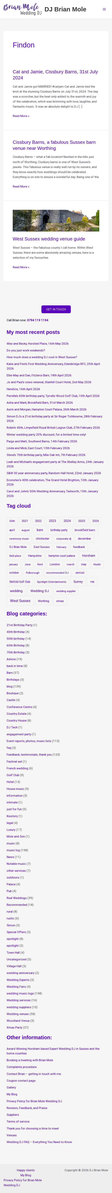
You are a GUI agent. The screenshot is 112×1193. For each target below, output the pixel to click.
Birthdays (13, 681)
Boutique (13, 695)
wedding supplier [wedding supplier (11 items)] (66, 592)
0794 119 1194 (37, 322)
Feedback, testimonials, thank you (29, 756)
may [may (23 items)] (83, 566)
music (11, 845)
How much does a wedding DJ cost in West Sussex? (42, 359)
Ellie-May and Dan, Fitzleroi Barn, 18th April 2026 (39, 377)
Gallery (11, 1089)
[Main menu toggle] (104, 10)
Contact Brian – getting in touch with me (34, 1075)
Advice (11, 661)
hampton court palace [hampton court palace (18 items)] (62, 557)
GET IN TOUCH (56, 311)
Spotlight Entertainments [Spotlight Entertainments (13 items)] (51, 583)
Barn (10, 674)
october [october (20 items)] (14, 574)
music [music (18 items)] (97, 566)
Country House (17, 722)
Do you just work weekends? (26, 352)
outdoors (13, 879)
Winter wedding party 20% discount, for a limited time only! (46, 436)
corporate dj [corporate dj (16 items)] (63, 540)
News (10, 858)
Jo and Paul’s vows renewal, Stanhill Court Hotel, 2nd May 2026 (49, 383)
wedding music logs (20, 995)
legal (10, 824)
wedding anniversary (20, 974)
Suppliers (13, 1116)
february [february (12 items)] (61, 548)
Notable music (16, 865)
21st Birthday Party (19, 626)
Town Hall (13, 954)
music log (13, 852)
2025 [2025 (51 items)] (81, 522)
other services (16, 872)
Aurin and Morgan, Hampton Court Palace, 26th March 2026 (47, 411)
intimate (12, 804)
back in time (15, 667)
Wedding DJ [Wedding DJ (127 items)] (39, 592)
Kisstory (12, 817)
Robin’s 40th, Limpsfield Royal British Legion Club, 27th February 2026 (53, 429)
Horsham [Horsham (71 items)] (88, 557)
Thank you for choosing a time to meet (33, 1130)
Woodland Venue (18, 1022)
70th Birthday (16, 654)
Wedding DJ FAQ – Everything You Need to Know (39, 1143)
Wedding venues (18, 1015)
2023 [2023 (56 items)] (52, 522)
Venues (12, 1137)
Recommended (17, 906)
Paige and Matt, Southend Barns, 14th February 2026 (42, 443)
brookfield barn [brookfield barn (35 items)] (85, 531)
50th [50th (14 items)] (12, 522)
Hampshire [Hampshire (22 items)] (35, 557)
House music (15, 790)
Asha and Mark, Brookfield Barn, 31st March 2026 (40, 404)
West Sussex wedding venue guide (49, 240)
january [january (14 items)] (13, 566)
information (15, 797)
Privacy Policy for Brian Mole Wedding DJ (34, 1103)
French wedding (17, 770)
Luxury (11, 831)
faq (9, 749)
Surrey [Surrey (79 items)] (78, 583)
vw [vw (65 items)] (92, 583)
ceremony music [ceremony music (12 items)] (19, 540)
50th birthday (16, 640)
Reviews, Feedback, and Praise (27, 1109)
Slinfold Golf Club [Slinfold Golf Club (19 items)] (19, 583)
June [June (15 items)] (28, 566)
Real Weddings (17, 899)
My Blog (12, 1096)
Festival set (14, 763)
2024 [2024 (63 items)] (67, 522)
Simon (11, 927)
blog (10, 688)
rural (10, 913)
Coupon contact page (21, 1082)
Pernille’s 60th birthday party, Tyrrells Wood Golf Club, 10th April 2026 (53, 397)
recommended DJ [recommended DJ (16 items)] (57, 574)
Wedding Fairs (16, 988)
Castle (11, 701)
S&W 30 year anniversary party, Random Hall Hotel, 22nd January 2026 (54, 474)
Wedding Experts (18, 981)
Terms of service (18, 1123)
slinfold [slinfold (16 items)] (79, 574)
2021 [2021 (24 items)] (25, 522)
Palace (11, 886)
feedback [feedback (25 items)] (79, 548)
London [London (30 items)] (55, 566)
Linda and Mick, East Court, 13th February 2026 (38, 449)
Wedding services (19, 1002)
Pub (9, 892)
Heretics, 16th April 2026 (23, 390)
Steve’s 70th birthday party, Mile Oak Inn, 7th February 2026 (46, 456)
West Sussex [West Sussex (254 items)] (20, 602)
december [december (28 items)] (84, 540)
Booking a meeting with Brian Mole (30, 1061)
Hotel (10, 783)
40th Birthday (16, 633)
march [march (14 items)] (70, 566)
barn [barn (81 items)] (40, 531)
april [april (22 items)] (12, 531)
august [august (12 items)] (26, 531)
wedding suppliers (19, 1009)
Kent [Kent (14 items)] (40, 566)
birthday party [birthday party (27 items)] (59, 531)
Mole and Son (16, 838)
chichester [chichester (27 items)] (42, 540)
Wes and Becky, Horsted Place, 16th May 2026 (38, 345)
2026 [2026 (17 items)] (95, 522)
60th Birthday (16, 647)
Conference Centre (19, 708)
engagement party (19, 736)
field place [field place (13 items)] (15, 557)
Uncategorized (17, 961)
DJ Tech (12, 729)
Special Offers (16, 933)
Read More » (21, 117)
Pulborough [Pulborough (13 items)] (32, 574)
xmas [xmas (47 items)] (60, 602)
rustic (10, 920)
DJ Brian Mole (70, 9)
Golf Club (13, 776)
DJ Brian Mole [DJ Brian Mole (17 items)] (18, 548)
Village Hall (14, 967)
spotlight (13, 940)
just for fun (14, 811)
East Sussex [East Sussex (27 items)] (42, 548)
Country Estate (17, 715)
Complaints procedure (22, 1068)
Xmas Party (14, 1029)
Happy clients (26, 1170)
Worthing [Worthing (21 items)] (43, 602)
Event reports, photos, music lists (29, 742)
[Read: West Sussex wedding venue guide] (56, 222)
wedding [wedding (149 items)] (16, 592)
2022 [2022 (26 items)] (38, 522)
